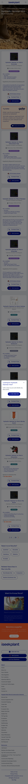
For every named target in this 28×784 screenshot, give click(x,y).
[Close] (23, 382)
